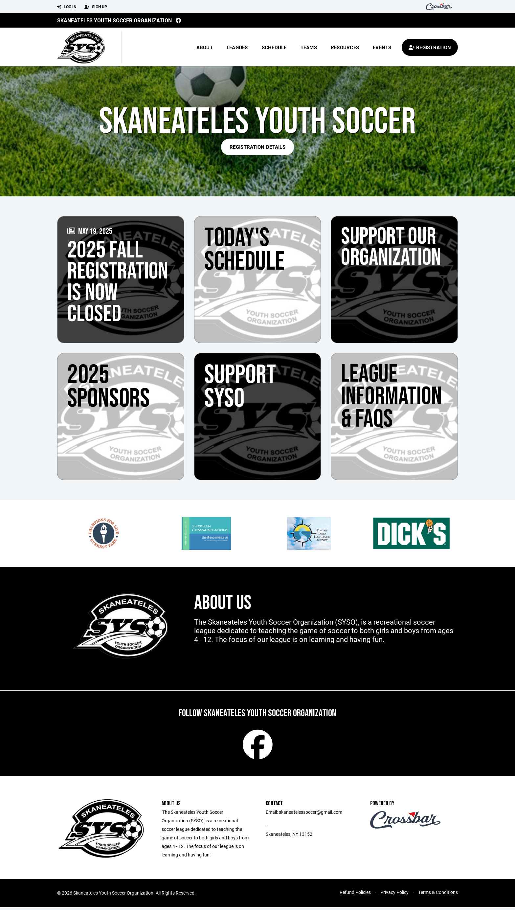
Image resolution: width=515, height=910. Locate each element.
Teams (309, 47)
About (204, 47)
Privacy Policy (394, 895)
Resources (345, 47)
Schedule (274, 47)
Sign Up (95, 7)
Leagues (237, 47)
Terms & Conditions (438, 895)
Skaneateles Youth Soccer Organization (114, 20)
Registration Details (257, 147)
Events (382, 47)
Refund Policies (355, 895)
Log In (66, 7)
